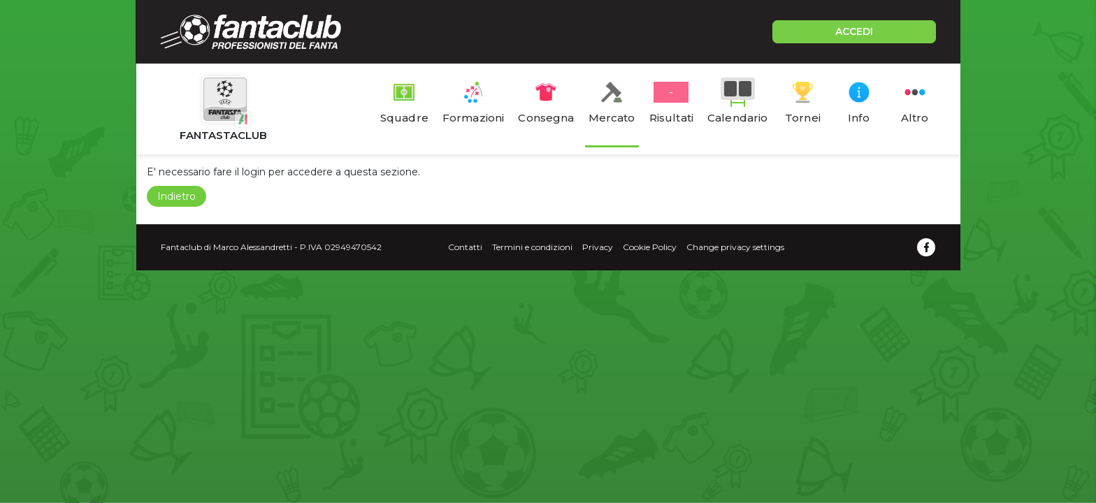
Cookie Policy (650, 247)
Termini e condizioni (532, 247)
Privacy (597, 247)
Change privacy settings (735, 247)
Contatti (465, 247)
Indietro (176, 196)
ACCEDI (854, 31)
